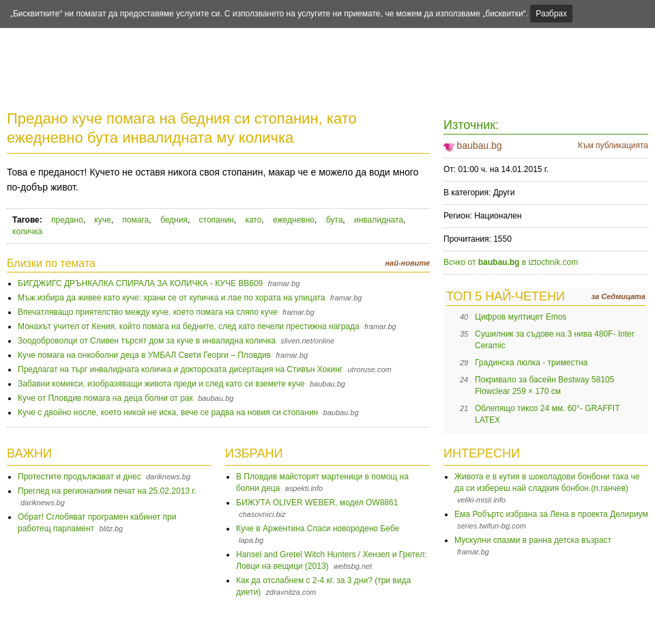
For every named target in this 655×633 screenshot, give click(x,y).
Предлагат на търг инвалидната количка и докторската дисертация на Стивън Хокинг (180, 369)
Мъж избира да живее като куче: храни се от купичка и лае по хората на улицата (171, 298)
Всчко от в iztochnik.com (510, 262)
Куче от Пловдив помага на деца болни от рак (105, 398)
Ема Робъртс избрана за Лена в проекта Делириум (551, 514)
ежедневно (294, 220)
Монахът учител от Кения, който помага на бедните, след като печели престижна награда (189, 326)
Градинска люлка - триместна (531, 362)
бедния (174, 220)
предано (67, 220)
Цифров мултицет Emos (520, 317)
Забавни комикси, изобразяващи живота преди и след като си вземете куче (161, 384)
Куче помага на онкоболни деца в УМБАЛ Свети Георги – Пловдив (144, 355)
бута (334, 220)
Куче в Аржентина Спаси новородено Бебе (317, 528)
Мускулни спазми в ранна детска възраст (532, 540)
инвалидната (378, 220)
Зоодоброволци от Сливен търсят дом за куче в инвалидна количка (147, 341)
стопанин (216, 220)
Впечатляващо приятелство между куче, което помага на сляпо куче (148, 312)
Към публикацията (613, 145)
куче (102, 220)
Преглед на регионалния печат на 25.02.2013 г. (107, 491)
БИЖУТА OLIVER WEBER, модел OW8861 (317, 502)
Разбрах (551, 13)
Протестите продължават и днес (79, 476)
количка (27, 231)
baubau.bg (478, 145)
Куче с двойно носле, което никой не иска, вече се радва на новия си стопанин (168, 412)
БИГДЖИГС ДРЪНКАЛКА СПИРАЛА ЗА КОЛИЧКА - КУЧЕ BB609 (140, 283)
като (253, 220)
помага (135, 220)
